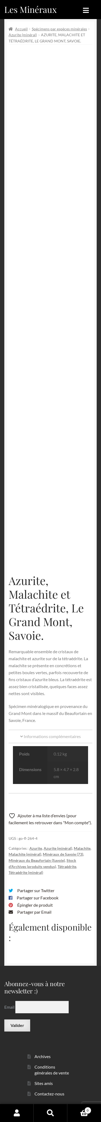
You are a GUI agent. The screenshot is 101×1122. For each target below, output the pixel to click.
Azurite (35, 848)
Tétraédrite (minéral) (26, 872)
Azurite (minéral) (23, 34)
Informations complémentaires (50, 736)
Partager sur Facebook (37, 897)
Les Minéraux (30, 9)
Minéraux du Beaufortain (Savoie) (37, 860)
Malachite (82, 848)
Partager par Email (34, 911)
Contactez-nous (49, 1093)
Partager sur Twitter (35, 890)
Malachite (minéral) (25, 854)
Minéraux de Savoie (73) (63, 854)
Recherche (50, 1113)
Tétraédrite (67, 866)
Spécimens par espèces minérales (59, 29)
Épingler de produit (35, 904)
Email (9, 1007)
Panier (79, 1109)
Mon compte (17, 1113)
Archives (42, 1056)
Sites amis (43, 1083)
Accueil (21, 29)
